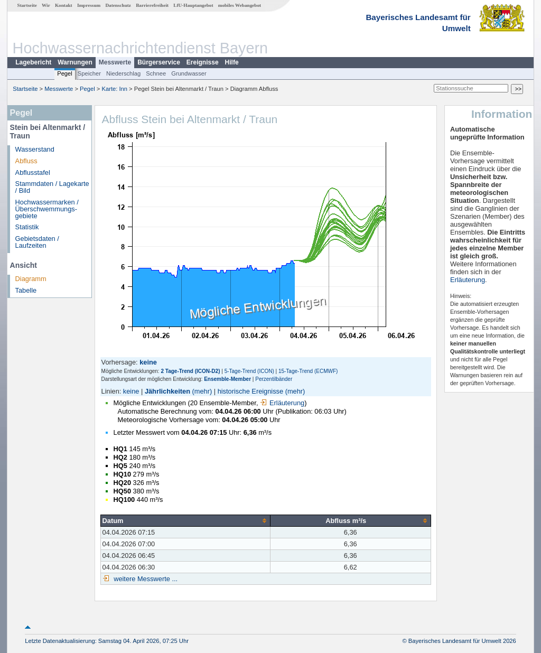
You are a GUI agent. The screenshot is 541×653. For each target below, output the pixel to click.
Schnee (156, 73)
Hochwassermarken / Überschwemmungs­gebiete (47, 209)
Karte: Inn (115, 89)
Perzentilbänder (273, 379)
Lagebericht (33, 62)
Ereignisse (202, 62)
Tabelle (26, 290)
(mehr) (202, 391)
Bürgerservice (158, 62)
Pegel (64, 73)
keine (131, 391)
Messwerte (115, 62)
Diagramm (30, 279)
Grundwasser (189, 73)
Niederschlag (123, 73)
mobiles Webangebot (239, 5)
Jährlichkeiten (167, 391)
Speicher (89, 73)
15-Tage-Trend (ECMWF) (308, 371)
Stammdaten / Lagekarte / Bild (52, 187)
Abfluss (26, 161)
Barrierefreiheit (152, 5)
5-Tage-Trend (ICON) (249, 371)
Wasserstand (34, 149)
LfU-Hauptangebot (193, 5)
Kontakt (63, 5)
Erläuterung (282, 403)
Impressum (88, 5)
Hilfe (232, 62)
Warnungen (75, 62)
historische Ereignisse (250, 391)
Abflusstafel (32, 172)
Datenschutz (118, 5)
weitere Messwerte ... (145, 579)
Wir (46, 5)
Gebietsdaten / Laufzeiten (37, 242)
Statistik (27, 227)
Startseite (27, 5)
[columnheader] (185, 520)
